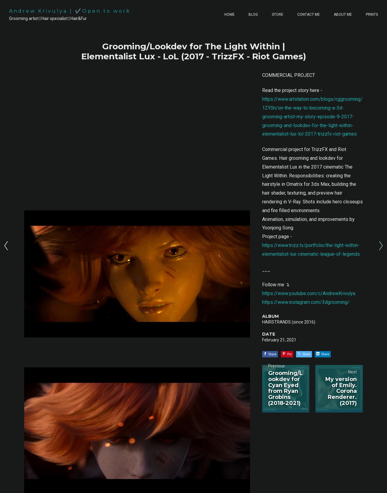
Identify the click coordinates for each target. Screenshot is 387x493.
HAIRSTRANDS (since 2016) (288, 322)
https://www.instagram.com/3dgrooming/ (306, 302)
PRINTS (372, 14)
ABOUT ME (343, 14)
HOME (229, 14)
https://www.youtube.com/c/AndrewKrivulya (308, 293)
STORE (277, 14)
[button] (299, 450)
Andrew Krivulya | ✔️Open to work (70, 11)
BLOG (253, 14)
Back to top (360, 480)
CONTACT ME (308, 14)
